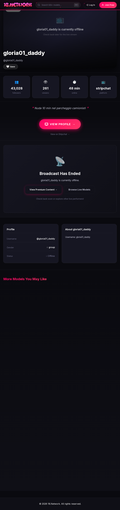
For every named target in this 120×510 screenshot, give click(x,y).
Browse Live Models (79, 189)
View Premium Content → (43, 189)
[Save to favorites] (10, 66)
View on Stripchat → (60, 134)
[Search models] (58, 5)
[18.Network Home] (18, 5)
